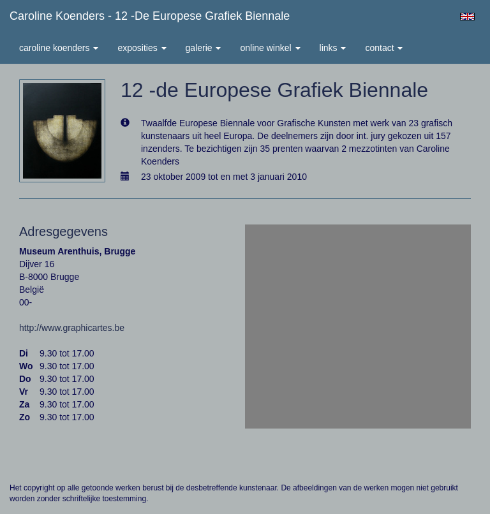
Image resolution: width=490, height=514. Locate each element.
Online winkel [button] (270, 48)
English (467, 16)
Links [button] (333, 48)
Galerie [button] (203, 48)
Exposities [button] (141, 48)
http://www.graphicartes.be (71, 328)
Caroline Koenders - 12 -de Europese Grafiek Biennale (150, 16)
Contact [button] (384, 48)
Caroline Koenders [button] (58, 48)
